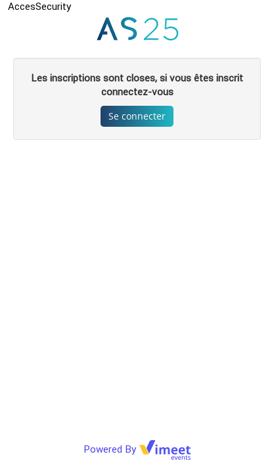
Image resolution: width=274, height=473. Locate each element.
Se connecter (137, 116)
